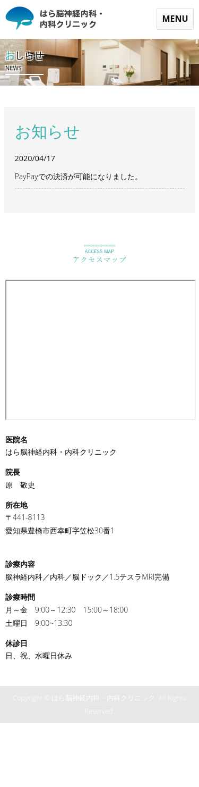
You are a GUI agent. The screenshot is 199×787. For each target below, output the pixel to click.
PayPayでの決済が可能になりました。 (78, 176)
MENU (175, 18)
